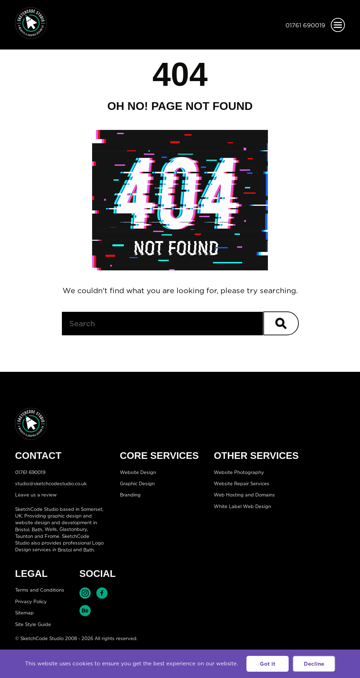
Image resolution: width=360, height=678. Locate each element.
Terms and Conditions (39, 590)
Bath (37, 529)
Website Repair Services (241, 483)
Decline (314, 663)
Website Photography (239, 472)
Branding (130, 495)
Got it (267, 663)
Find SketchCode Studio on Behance (85, 610)
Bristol (22, 529)
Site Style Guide (33, 624)
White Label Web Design (242, 506)
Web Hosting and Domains (244, 495)
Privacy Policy (31, 601)
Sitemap (24, 613)
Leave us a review (36, 495)
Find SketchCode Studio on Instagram (85, 593)
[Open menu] (338, 25)
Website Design (138, 472)
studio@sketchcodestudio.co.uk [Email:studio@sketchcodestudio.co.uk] (50, 483)
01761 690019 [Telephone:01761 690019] (305, 25)
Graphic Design (137, 483)
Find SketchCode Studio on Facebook (102, 593)
